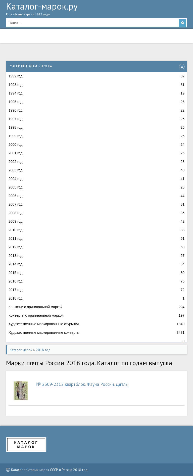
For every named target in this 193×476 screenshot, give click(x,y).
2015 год (96, 273)
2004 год (96, 179)
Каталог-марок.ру (96, 10)
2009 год (96, 221)
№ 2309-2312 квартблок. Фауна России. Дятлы (82, 384)
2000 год (96, 144)
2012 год (96, 247)
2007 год (96, 204)
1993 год (96, 85)
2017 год (96, 290)
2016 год (96, 281)
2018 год (96, 298)
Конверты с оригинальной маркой (96, 315)
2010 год (96, 230)
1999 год (96, 136)
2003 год (96, 170)
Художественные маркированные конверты (96, 332)
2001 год (96, 153)
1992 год (96, 76)
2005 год (96, 187)
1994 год (96, 93)
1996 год (96, 110)
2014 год (96, 264)
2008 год (96, 213)
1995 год (96, 102)
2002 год (96, 162)
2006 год (96, 196)
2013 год (96, 256)
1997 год (96, 119)
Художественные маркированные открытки (96, 324)
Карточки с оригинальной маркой (96, 307)
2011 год (96, 238)
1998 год (96, 127)
